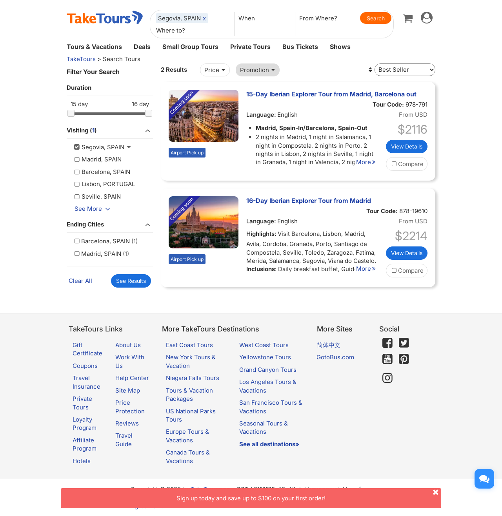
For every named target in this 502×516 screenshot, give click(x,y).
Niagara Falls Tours (192, 378)
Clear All (80, 280)
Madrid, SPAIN (97, 253)
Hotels (82, 461)
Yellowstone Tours (265, 357)
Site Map (127, 390)
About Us (128, 345)
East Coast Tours (189, 345)
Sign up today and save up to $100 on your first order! (308, 495)
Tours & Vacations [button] (94, 47)
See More (94, 208)
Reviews (127, 423)
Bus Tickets (300, 47)
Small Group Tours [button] (190, 47)
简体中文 (328, 345)
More (367, 162)
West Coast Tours (264, 345)
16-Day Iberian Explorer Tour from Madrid (308, 201)
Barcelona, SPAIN (101, 241)
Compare (407, 164)
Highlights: (261, 233)
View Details (406, 146)
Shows (340, 47)
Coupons (85, 365)
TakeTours (81, 59)
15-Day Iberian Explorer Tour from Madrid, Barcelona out (331, 94)
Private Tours (250, 47)
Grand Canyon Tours (267, 369)
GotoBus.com (335, 357)
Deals (142, 47)
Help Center (132, 378)
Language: (261, 114)
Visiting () (110, 131)
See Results (131, 280)
